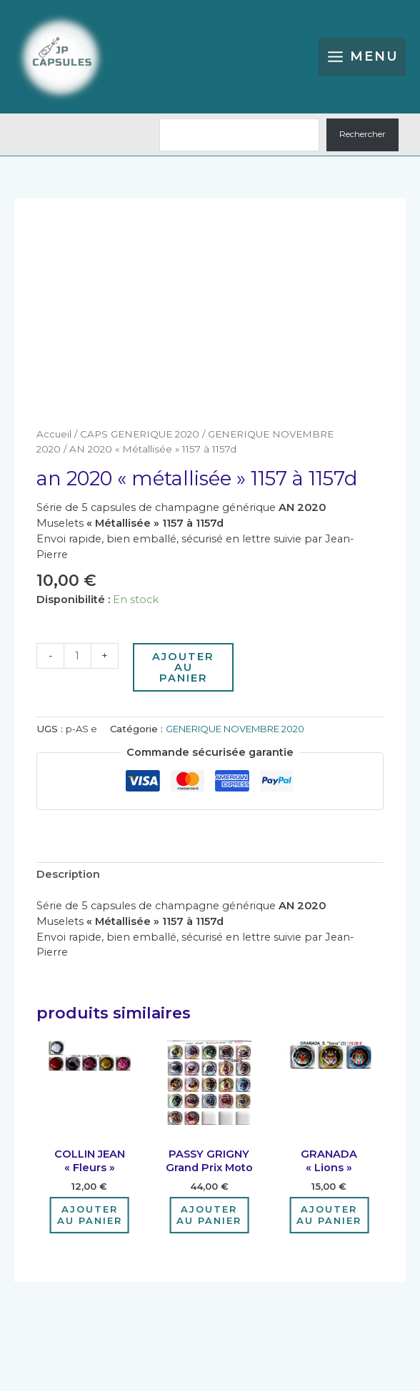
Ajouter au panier (183, 667)
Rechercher (362, 134)
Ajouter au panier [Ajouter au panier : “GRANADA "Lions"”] (328, 1215)
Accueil (53, 434)
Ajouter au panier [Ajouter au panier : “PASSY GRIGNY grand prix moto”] (208, 1215)
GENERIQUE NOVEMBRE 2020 (235, 728)
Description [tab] (68, 874)
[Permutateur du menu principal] (362, 57)
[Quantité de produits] (77, 656)
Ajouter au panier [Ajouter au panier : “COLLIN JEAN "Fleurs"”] (89, 1215)
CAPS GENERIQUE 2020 (139, 434)
